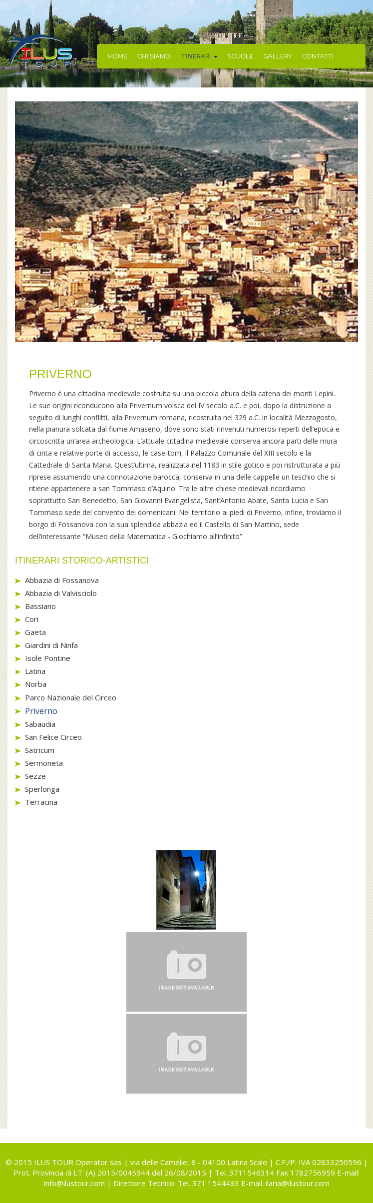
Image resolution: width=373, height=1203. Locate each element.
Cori (31, 619)
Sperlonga (42, 789)
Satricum (39, 750)
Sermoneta (44, 763)
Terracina (41, 802)
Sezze (35, 776)
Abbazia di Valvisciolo (61, 593)
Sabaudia (40, 724)
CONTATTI (318, 56)
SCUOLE (241, 56)
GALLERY (278, 56)
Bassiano (40, 606)
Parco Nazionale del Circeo (70, 697)
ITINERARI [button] (199, 56)
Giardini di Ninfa (51, 645)
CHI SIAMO (153, 56)
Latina (35, 671)
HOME (117, 56)
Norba (35, 684)
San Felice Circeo (53, 737)
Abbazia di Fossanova (62, 580)
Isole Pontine (47, 658)
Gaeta (35, 632)
